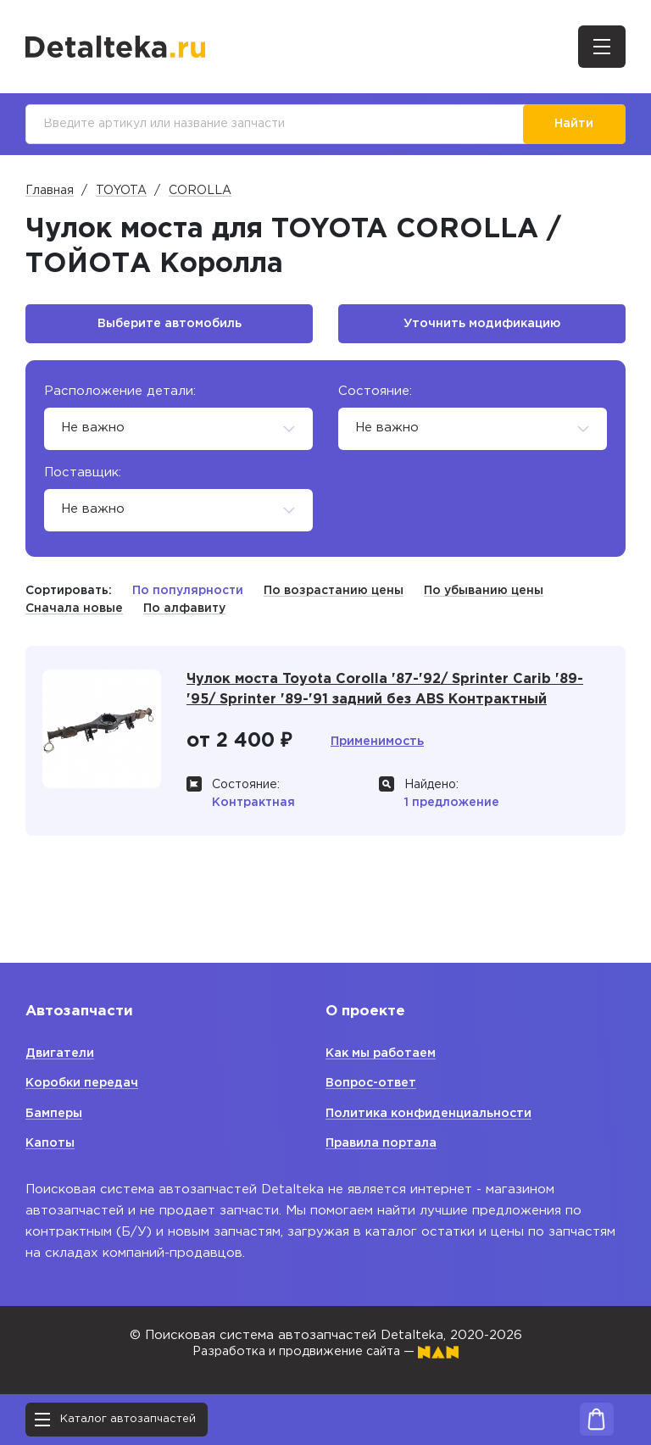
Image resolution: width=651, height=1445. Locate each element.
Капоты (51, 1143)
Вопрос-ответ (374, 1083)
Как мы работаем (385, 1053)
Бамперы (55, 1113)
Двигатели (60, 1053)
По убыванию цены (483, 597)
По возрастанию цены (333, 597)
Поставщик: (82, 478)
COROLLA (200, 193)
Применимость (380, 749)
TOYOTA (121, 193)
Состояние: (375, 397)
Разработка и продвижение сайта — (325, 1352)
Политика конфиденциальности (433, 1113)
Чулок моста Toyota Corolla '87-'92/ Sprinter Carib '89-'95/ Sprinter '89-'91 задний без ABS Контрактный (394, 697)
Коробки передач (86, 1083)
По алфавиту (184, 614)
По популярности (187, 597)
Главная (49, 193)
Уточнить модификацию (482, 328)
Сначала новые (74, 614)
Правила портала (384, 1143)
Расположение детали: (120, 397)
